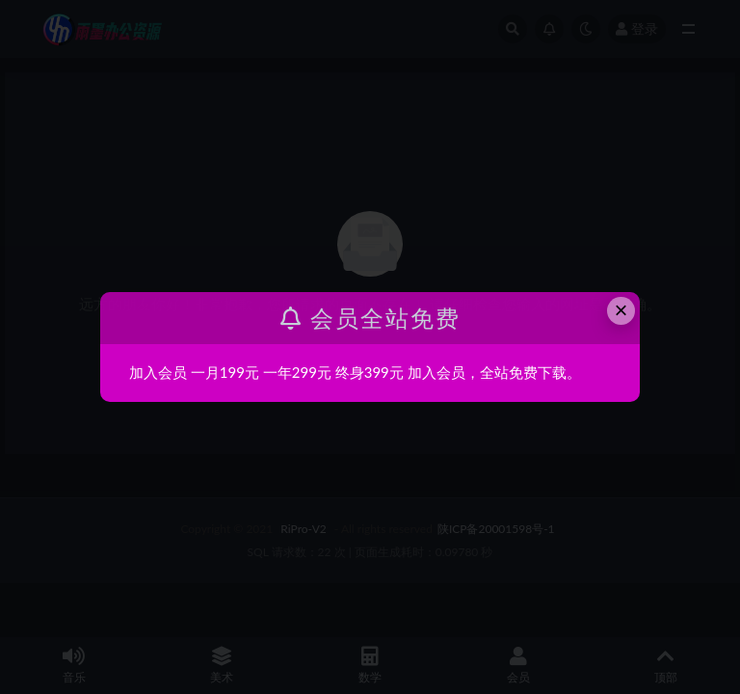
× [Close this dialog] (621, 310)
